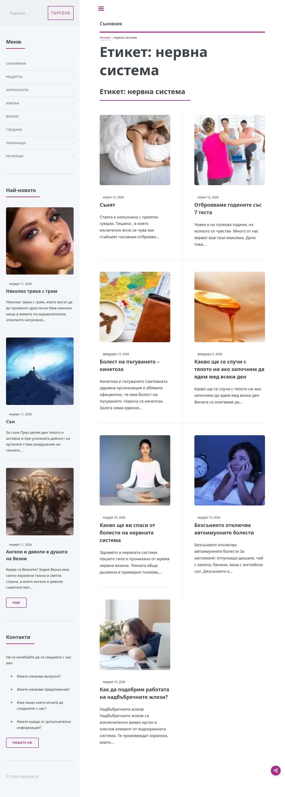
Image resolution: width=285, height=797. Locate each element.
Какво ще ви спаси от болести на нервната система (127, 533)
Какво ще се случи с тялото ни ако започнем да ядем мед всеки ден (229, 369)
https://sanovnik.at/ (24, 776)
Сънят (107, 204)
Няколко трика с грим (31, 291)
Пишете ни (22, 743)
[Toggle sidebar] (101, 8)
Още (16, 603)
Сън (10, 421)
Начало (105, 37)
